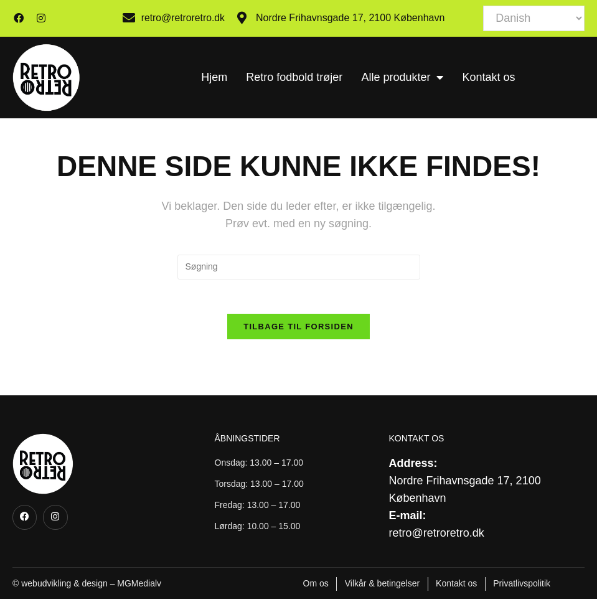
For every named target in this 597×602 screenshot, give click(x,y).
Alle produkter (402, 77)
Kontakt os (488, 77)
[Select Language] (534, 18)
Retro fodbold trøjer (294, 77)
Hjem (214, 77)
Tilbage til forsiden (298, 329)
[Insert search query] (298, 267)
